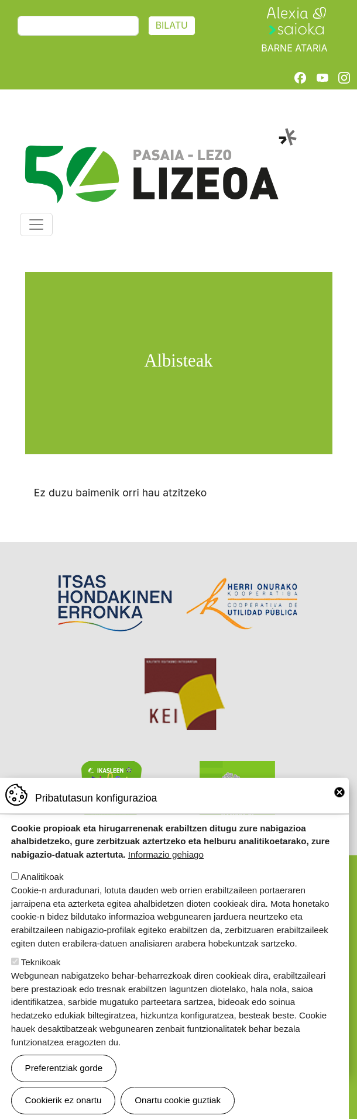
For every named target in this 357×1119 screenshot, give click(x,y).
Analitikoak (41, 880)
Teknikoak (41, 965)
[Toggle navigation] (36, 224)
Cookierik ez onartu (63, 1103)
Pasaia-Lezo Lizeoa (160, 134)
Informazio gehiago (166, 857)
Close (339, 795)
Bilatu (172, 25)
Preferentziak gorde (64, 1071)
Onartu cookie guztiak (178, 1103)
